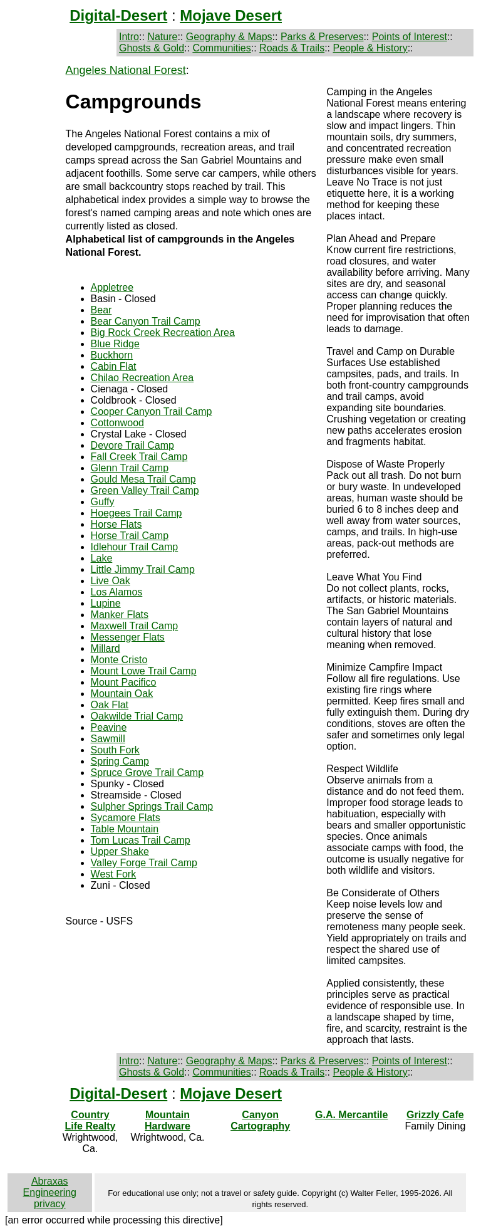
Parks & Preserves (322, 36)
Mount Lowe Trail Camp (144, 671)
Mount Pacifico (124, 682)
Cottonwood (117, 422)
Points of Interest (409, 36)
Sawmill (108, 738)
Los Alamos (117, 592)
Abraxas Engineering (49, 1187)
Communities (221, 48)
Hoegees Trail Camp (136, 513)
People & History (370, 48)
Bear (101, 310)
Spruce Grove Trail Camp (147, 772)
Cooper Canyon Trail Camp (151, 411)
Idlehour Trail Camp (134, 547)
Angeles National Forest (126, 70)
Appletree (112, 287)
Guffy (103, 501)
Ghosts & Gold (151, 48)
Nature (162, 36)
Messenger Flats (128, 637)
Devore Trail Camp (132, 445)
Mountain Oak (122, 693)
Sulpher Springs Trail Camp (152, 806)
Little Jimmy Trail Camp (143, 569)
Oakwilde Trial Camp (137, 716)
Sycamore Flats (125, 817)
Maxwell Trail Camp (134, 626)
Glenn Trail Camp (130, 468)
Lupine (106, 603)
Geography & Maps (229, 36)
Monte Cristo (119, 659)
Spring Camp (120, 761)
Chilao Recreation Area (142, 377)
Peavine (109, 727)
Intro (129, 36)
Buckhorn (112, 355)
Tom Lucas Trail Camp (140, 840)
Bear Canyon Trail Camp (145, 321)
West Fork (114, 874)
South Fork (115, 750)
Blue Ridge (115, 343)
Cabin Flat (114, 366)
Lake (102, 558)
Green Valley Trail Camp (145, 490)
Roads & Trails (291, 48)
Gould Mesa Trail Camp (143, 479)
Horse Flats (116, 524)
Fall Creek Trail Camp (139, 456)
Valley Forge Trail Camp (144, 862)
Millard (105, 648)
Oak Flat (109, 704)
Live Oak (110, 580)
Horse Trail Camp (129, 535)
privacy (50, 1203)
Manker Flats (119, 614)
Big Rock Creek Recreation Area (163, 332)
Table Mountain (125, 829)
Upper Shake (120, 851)
